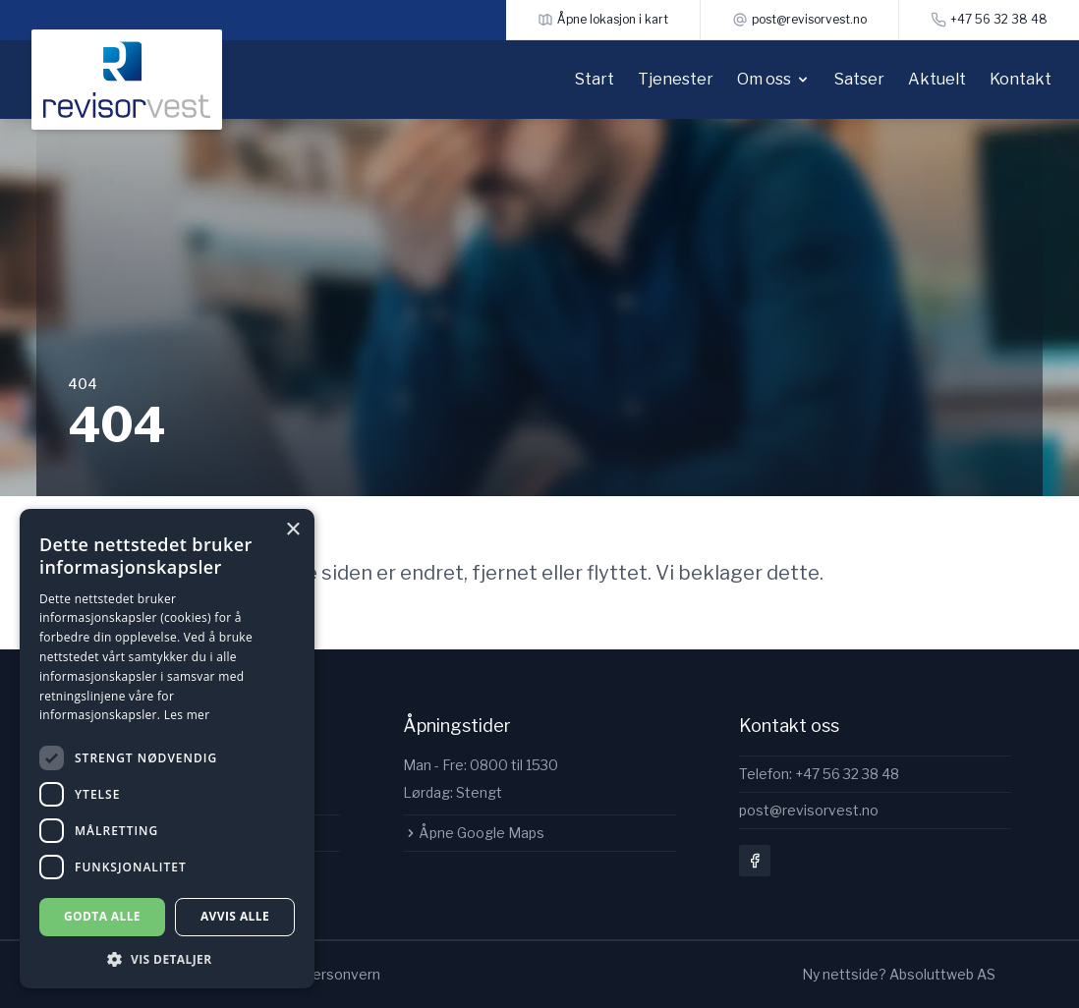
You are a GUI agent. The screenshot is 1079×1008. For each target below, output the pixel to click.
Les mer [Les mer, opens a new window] (187, 714)
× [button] (292, 530)
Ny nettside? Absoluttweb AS (898, 974)
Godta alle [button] (102, 916)
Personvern (342, 974)
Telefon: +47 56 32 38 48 (819, 773)
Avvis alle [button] (234, 916)
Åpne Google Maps (473, 832)
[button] (167, 959)
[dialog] (167, 748)
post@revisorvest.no (809, 810)
